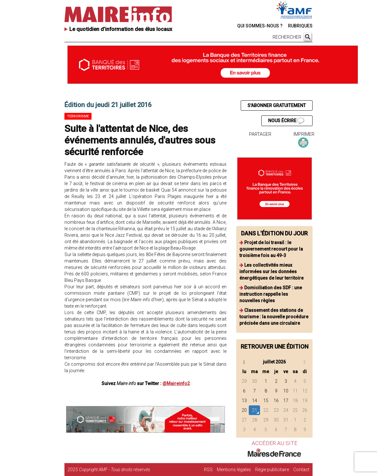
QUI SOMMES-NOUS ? (260, 25)
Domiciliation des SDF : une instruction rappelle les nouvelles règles (270, 294)
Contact (301, 469)
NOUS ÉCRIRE (286, 121)
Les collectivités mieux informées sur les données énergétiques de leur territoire (271, 272)
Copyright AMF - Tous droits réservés (114, 469)
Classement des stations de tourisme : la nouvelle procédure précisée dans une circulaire (273, 317)
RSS (208, 469)
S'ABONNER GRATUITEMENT (276, 105)
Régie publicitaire (272, 469)
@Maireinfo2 (176, 383)
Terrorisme (78, 116)
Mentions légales (234, 469)
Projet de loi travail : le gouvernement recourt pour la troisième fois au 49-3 (271, 249)
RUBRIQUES (300, 25)
